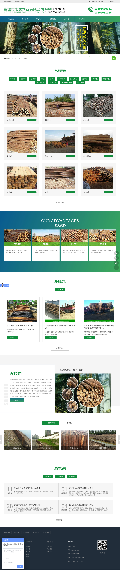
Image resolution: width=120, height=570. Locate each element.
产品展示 (39, 19)
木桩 (43, 79)
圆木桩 (95, 79)
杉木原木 (61, 79)
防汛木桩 (73, 79)
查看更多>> (60, 202)
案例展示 (53, 19)
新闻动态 (36, 532)
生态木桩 (106, 79)
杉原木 (20, 58)
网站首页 (11, 19)
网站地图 (94, 1)
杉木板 (25, 58)
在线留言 (112, 1)
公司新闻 (48, 476)
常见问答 (72, 476)
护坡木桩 (53, 82)
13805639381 (116, 253)
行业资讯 (60, 476)
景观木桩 (80, 82)
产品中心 (17, 532)
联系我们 (82, 19)
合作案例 (60, 289)
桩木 (51, 79)
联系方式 (103, 1)
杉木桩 (14, 58)
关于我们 (25, 19)
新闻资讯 (67, 19)
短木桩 (84, 79)
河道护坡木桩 (67, 82)
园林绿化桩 (40, 82)
